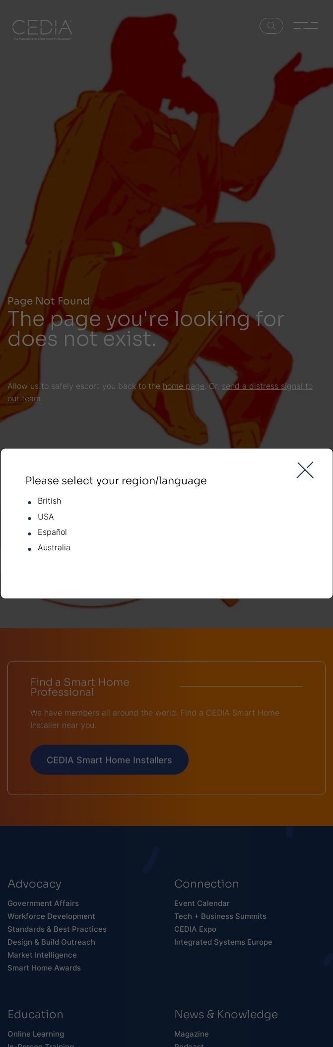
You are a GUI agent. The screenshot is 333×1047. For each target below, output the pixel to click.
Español (52, 532)
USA (46, 517)
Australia (54, 548)
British (49, 501)
